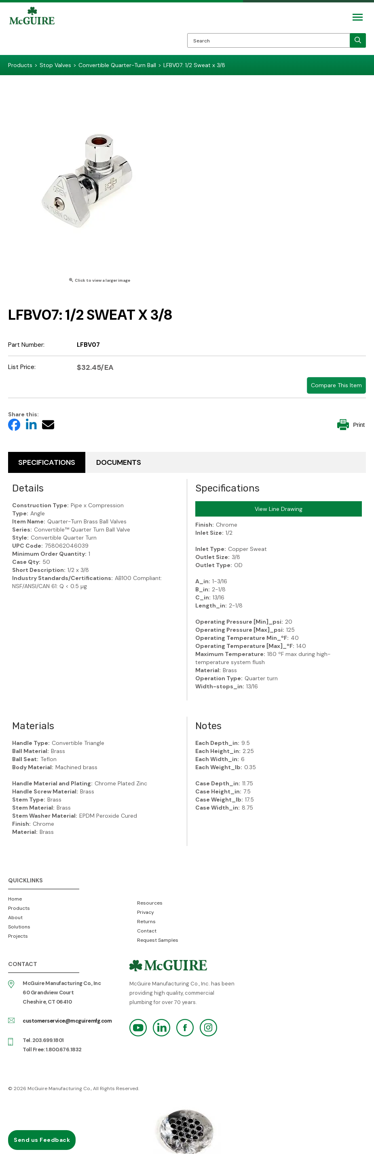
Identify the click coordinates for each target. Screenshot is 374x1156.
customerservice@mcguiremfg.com (67, 1020)
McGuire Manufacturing (32, 30)
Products (19, 908)
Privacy (145, 912)
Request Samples (157, 940)
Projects (18, 936)
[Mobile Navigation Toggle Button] (357, 17)
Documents (118, 462)
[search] (358, 40)
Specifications (46, 462)
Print (351, 424)
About (15, 917)
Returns (146, 921)
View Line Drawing (278, 509)
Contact (146, 931)
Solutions (19, 927)
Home (15, 899)
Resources (150, 903)
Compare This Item (336, 385)
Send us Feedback (42, 1139)
